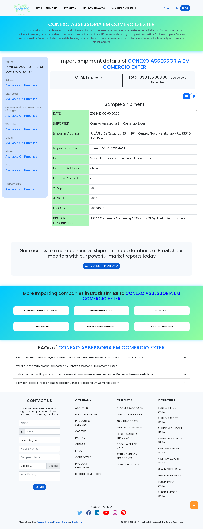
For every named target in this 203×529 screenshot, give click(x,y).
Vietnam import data (168, 450)
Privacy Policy (61, 522)
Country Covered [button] (94, 8)
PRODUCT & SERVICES (82, 423)
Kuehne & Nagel (41, 326)
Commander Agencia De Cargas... (41, 310)
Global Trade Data (130, 408)
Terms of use (44, 522)
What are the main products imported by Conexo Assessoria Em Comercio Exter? (67, 366)
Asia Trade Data (128, 421)
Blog (185, 8)
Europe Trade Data (130, 427)
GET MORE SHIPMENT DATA (101, 266)
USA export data (169, 475)
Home (38, 8)
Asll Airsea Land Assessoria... (101, 326)
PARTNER (80, 438)
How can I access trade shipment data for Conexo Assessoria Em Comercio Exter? (67, 383)
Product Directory (82, 465)
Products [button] (70, 8)
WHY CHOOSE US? (86, 414)
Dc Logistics (162, 310)
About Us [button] (52, 8)
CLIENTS (80, 444)
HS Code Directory (88, 474)
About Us (81, 408)
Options (53, 466)
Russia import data (167, 484)
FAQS (78, 451)
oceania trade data (127, 446)
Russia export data (167, 494)
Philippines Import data (170, 430)
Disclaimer (77, 522)
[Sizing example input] (39, 423)
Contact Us (170, 8)
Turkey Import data (168, 410)
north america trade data (127, 436)
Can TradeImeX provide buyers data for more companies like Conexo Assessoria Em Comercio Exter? (79, 357)
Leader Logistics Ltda (101, 310)
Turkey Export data (168, 420)
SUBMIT (39, 487)
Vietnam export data (169, 460)
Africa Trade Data (129, 414)
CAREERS (80, 431)
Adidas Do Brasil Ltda (162, 326)
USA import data (169, 469)
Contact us (83, 457)
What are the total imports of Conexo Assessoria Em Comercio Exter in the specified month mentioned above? (85, 374)
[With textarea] (39, 476)
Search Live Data (123, 8)
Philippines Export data (170, 440)
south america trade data (127, 456)
